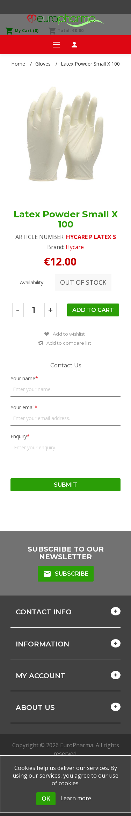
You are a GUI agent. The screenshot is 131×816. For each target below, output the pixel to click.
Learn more (75, 798)
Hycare (75, 247)
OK (46, 798)
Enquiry (18, 436)
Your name (22, 378)
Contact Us (65, 365)
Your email (22, 407)
